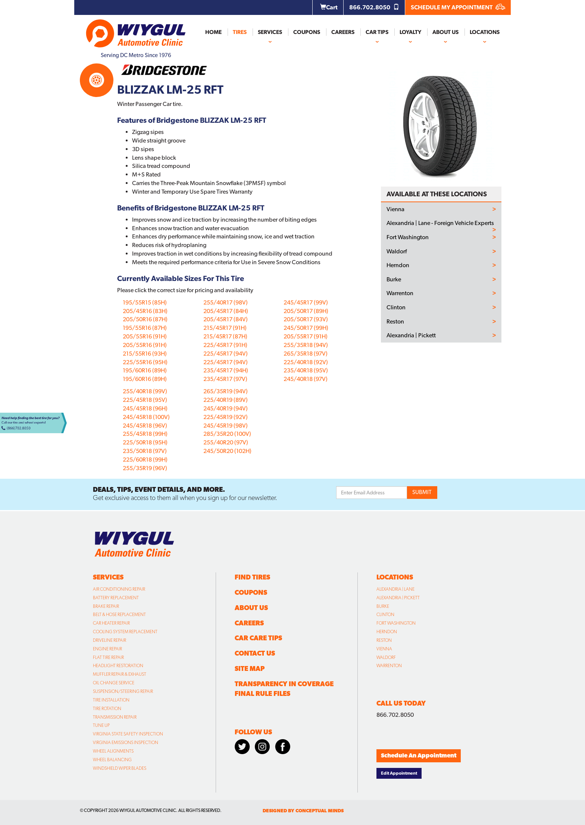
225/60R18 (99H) (145, 459)
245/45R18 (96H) (145, 408)
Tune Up (101, 725)
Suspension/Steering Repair (123, 691)
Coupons (306, 32)
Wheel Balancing (112, 759)
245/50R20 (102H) (227, 450)
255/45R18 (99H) (145, 433)
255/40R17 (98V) (225, 302)
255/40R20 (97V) (225, 442)
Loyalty (410, 32)
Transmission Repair (115, 717)
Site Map (250, 668)
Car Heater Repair (111, 623)
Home (213, 32)
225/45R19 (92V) (225, 417)
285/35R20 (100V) (227, 433)
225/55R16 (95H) (145, 362)
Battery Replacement (116, 597)
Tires (240, 32)
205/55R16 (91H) (145, 336)
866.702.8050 (374, 7)
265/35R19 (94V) (225, 391)
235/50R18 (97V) (145, 450)
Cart (329, 7)
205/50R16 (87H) (145, 319)
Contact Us (255, 653)
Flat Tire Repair (108, 657)
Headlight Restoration (118, 665)
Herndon (398, 265)
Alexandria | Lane (395, 589)
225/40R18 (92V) (306, 362)
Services (270, 32)
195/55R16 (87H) (145, 327)
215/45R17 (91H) (225, 327)
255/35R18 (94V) (306, 345)
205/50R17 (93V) (306, 319)
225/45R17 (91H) (225, 345)
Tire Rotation (107, 708)
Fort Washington (408, 237)
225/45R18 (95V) (145, 399)
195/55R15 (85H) (145, 302)
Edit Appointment (399, 773)
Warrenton (400, 293)
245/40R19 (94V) (225, 408)
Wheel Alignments (113, 751)
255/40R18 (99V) (145, 391)
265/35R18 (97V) (306, 353)
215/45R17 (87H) (225, 336)
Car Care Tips (258, 638)
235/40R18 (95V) (306, 370)
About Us (445, 32)
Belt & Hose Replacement (119, 614)
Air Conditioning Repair (119, 589)
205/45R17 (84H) (225, 311)
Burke (394, 279)
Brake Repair (106, 606)
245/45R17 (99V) (306, 302)
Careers (342, 32)
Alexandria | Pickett (411, 335)
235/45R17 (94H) (225, 370)
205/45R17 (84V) (225, 319)
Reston (395, 321)
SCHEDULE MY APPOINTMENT (458, 7)
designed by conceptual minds (303, 810)
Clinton (396, 307)
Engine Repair (107, 648)
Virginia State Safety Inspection (128, 734)
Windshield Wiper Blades (119, 768)
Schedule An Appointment (418, 755)
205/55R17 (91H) (306, 336)
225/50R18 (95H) (145, 442)
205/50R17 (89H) (306, 311)
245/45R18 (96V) (145, 425)
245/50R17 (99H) (306, 327)
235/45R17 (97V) (225, 378)
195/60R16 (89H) (145, 370)
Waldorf (397, 251)
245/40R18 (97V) (306, 378)
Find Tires (252, 577)
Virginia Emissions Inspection (125, 742)
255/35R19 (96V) (145, 468)
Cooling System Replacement (125, 631)
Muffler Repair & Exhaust (119, 674)
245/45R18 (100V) (146, 417)
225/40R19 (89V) (225, 399)
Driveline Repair (109, 640)
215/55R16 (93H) (145, 353)
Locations (485, 32)
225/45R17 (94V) (225, 353)
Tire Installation (111, 700)
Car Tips (377, 32)
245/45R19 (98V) (225, 425)
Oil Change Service (113, 682)
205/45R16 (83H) (145, 311)
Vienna (395, 209)
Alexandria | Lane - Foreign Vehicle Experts (440, 223)
